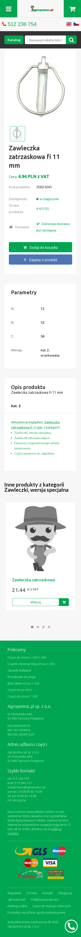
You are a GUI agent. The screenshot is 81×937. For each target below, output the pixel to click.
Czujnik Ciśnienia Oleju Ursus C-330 (31, 664)
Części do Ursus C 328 (22, 696)
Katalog (14, 40)
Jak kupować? (17, 899)
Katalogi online (17, 906)
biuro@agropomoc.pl (31, 787)
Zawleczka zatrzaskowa (33, 580)
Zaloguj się (65, 893)
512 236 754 (22, 24)
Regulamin (14, 893)
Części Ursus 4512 (20, 690)
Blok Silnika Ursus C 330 (23, 683)
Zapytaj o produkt (40, 260)
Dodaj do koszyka (40, 247)
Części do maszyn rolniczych (51, 906)
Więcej (35, 602)
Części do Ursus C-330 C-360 (27, 657)
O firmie (31, 893)
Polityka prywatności (45, 899)
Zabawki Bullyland (19, 670)
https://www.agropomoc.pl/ (41, 8)
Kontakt (47, 893)
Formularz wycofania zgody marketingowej (36, 912)
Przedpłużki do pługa (22, 677)
